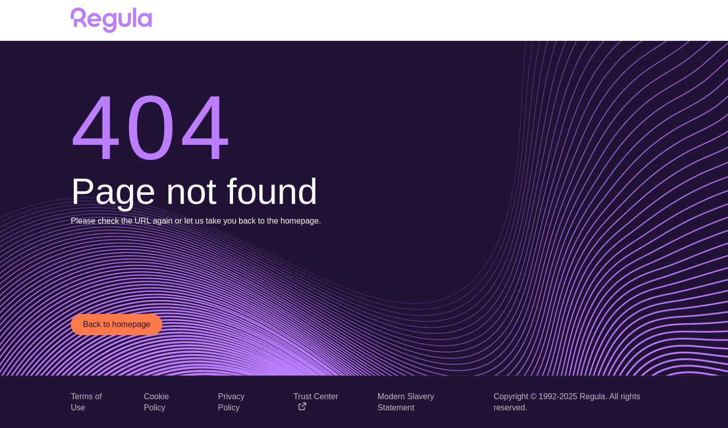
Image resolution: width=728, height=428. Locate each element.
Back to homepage (116, 324)
